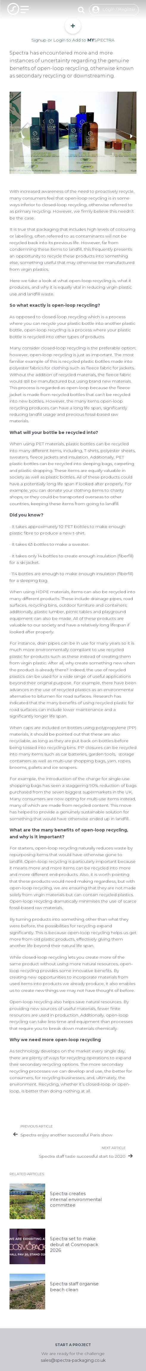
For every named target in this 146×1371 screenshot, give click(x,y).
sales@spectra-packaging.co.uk (73, 1360)
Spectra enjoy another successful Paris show (66, 1135)
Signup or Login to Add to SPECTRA (73, 30)
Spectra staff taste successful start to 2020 (82, 1156)
